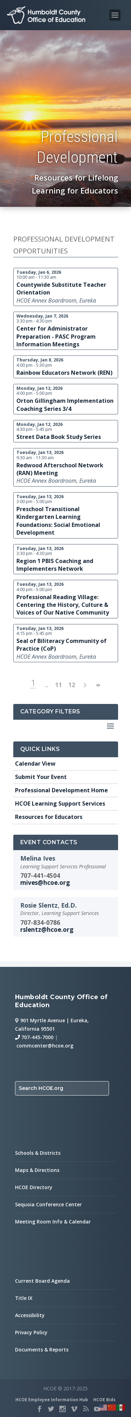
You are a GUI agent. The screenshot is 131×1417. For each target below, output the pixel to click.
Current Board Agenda (42, 1280)
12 (71, 684)
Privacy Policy (31, 1332)
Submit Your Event (41, 777)
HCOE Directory (33, 1187)
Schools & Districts (37, 1153)
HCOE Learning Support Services (60, 803)
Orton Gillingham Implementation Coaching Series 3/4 (65, 404)
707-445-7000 (34, 1037)
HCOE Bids (104, 1400)
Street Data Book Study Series (58, 437)
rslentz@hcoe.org (46, 930)
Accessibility (30, 1315)
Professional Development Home (61, 790)
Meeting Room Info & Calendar (53, 1221)
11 (58, 684)
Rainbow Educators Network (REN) (64, 373)
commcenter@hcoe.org (44, 1045)
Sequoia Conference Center (48, 1204)
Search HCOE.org (41, 1088)
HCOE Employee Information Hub (51, 1400)
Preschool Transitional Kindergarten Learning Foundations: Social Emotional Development (58, 520)
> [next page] (85, 685)
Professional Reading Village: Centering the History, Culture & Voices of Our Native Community (62, 605)
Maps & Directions (37, 1170)
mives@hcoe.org (45, 883)
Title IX (23, 1298)
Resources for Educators (48, 817)
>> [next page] (98, 685)
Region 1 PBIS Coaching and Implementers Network (54, 564)
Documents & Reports (41, 1349)
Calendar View (35, 763)
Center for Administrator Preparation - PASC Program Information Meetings (56, 336)
